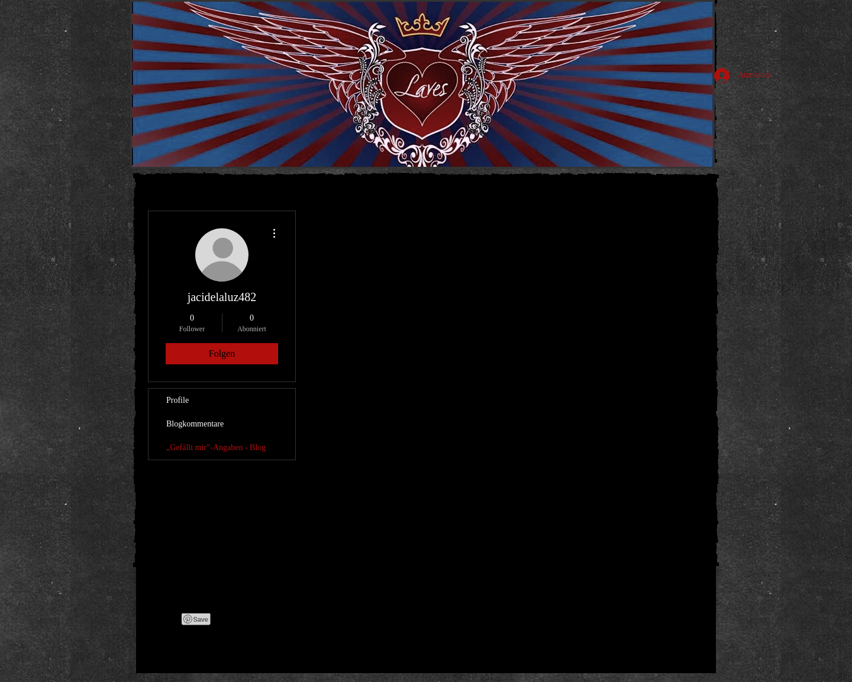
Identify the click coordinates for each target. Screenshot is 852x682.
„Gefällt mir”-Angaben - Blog (216, 447)
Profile (177, 400)
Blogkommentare (195, 423)
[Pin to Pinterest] (196, 619)
